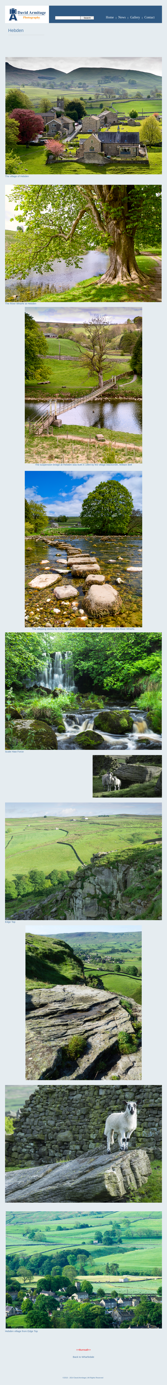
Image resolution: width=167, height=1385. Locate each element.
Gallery (135, 17)
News (122, 17)
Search (87, 18)
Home (110, 17)
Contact (149, 17)
